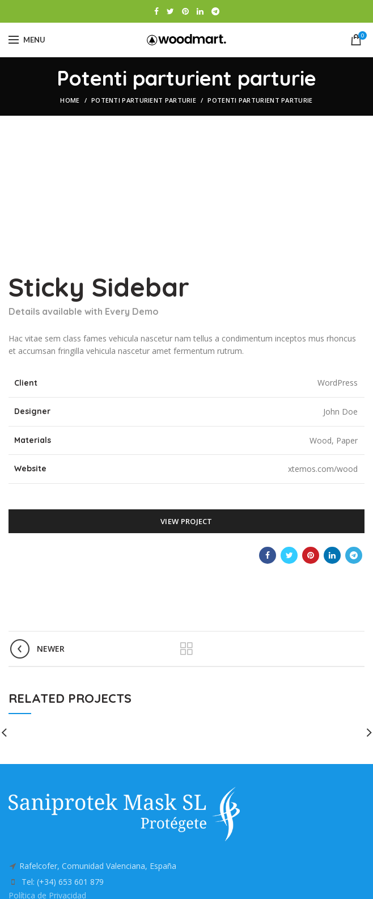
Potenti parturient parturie (143, 100)
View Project (186, 521)
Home (69, 100)
